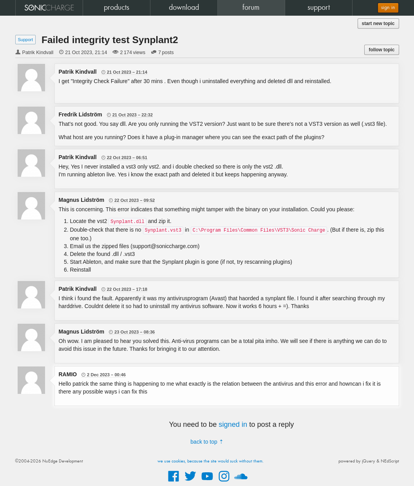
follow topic (381, 50)
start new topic (378, 23)
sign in (388, 8)
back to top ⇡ (206, 442)
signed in (233, 424)
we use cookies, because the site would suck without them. (210, 461)
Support (25, 39)
